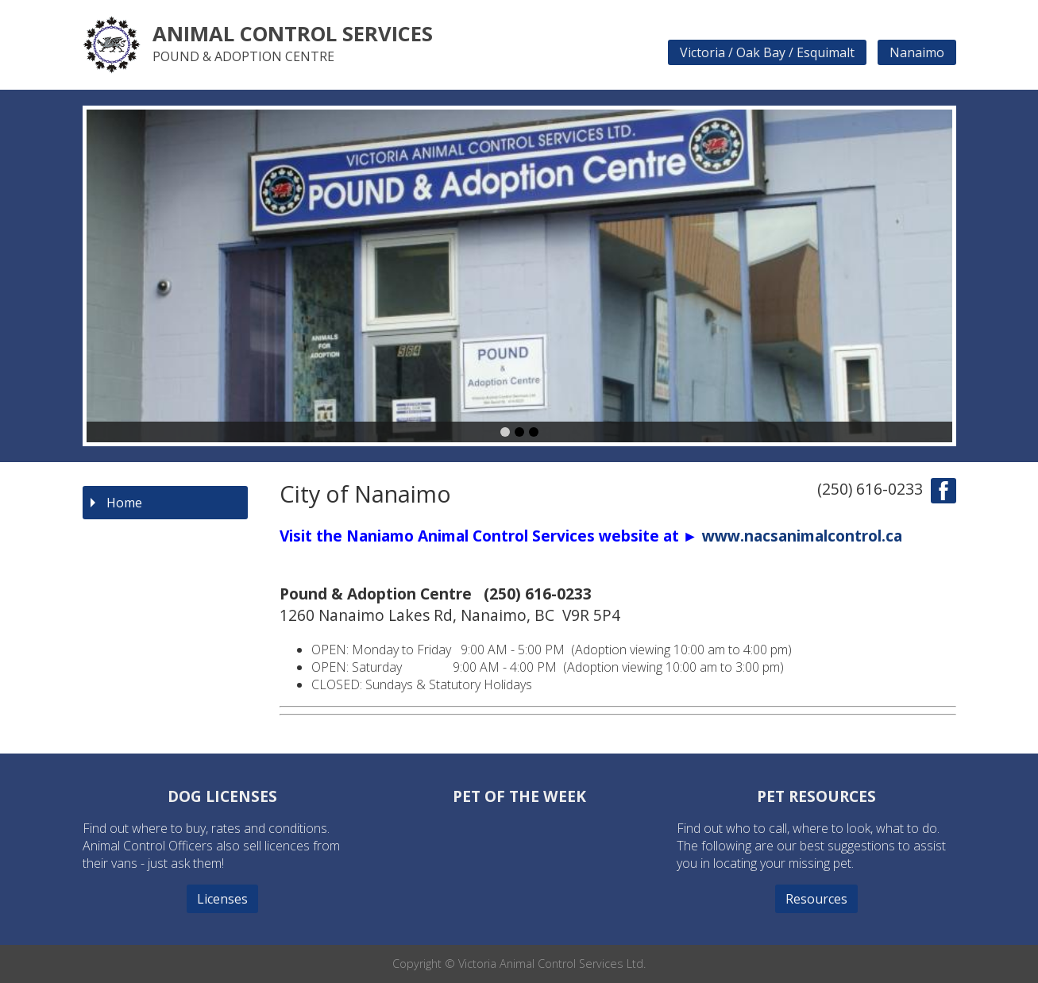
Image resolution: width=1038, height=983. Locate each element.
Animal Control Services (292, 34)
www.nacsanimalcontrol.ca (802, 535)
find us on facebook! (943, 490)
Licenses (222, 899)
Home (124, 502)
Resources (816, 899)
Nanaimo (916, 52)
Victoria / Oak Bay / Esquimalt (767, 52)
